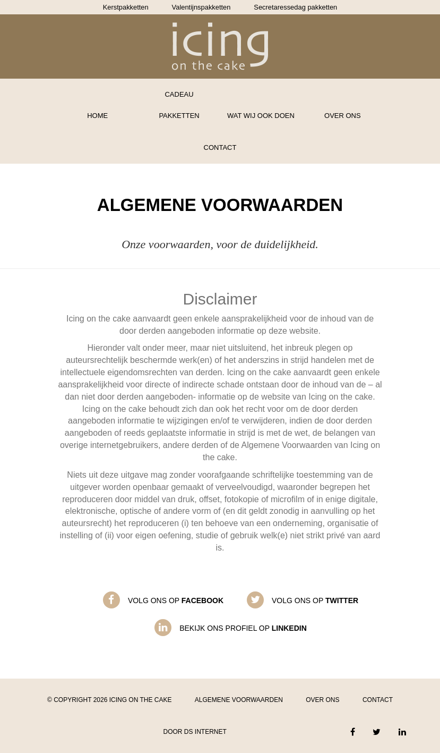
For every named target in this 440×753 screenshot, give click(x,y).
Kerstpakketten (126, 7)
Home (97, 116)
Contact (220, 147)
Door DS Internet (194, 731)
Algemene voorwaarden (239, 700)
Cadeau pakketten (179, 105)
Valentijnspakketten (201, 7)
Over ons (342, 116)
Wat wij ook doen (261, 116)
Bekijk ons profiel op (243, 628)
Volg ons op (175, 600)
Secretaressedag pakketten (295, 7)
